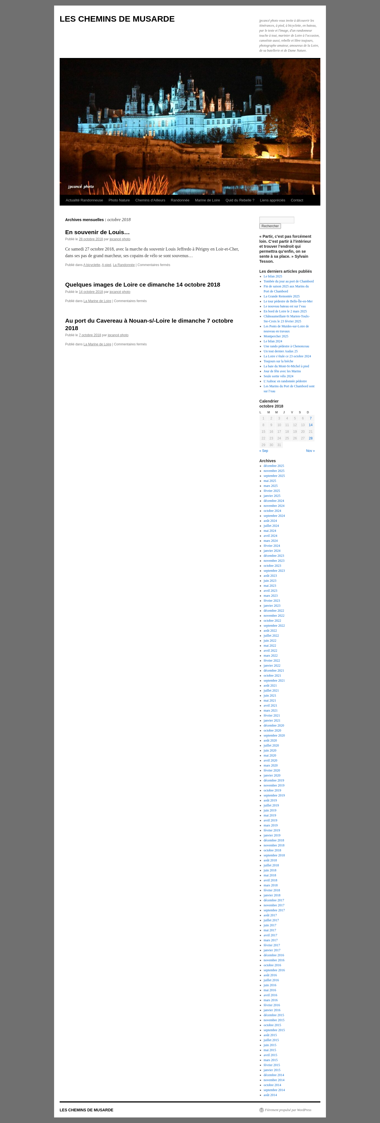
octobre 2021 (272, 675)
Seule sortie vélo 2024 (278, 376)
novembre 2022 (274, 616)
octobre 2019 (272, 790)
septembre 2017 (274, 910)
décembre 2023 (274, 556)
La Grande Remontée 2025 (282, 296)
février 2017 (272, 945)
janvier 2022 (272, 665)
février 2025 (272, 491)
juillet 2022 (271, 636)
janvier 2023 (272, 606)
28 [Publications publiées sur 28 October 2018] (311, 438)
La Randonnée (124, 265)
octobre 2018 (272, 850)
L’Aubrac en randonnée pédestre (285, 381)
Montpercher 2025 (276, 336)
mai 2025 (270, 481)
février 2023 (272, 601)
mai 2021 (270, 700)
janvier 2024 (272, 551)
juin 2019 (270, 810)
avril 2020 (270, 760)
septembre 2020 (274, 735)
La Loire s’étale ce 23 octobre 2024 (287, 356)
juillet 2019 (271, 805)
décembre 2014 (274, 1075)
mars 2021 (271, 710)
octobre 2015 (272, 1025)
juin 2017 (270, 925)
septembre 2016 (274, 970)
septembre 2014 (274, 1090)
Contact (297, 200)
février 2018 (272, 890)
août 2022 (270, 631)
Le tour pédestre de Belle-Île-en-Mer (288, 301)
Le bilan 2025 (273, 276)
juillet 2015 (271, 1040)
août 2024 (270, 521)
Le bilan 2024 (273, 341)
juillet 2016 (271, 980)
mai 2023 (270, 586)
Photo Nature (119, 200)
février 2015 (272, 1065)
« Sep (263, 451)
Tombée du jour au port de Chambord (289, 281)
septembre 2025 (274, 476)
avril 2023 (270, 591)
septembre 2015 (274, 1030)
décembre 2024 (274, 501)
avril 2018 (270, 880)
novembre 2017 (274, 905)
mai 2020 (270, 755)
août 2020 (270, 740)
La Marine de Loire (97, 301)
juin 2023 (270, 581)
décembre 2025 (274, 466)
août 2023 (270, 576)
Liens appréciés (272, 200)
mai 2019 (270, 815)
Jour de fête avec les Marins (282, 371)
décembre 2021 (274, 670)
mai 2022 (270, 646)
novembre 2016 (274, 960)
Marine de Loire (207, 200)
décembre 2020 (274, 725)
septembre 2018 (274, 855)
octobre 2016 (272, 965)
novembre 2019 (274, 785)
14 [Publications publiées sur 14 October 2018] (311, 425)
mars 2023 (271, 596)
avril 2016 (270, 995)
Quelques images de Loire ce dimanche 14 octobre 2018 (142, 284)
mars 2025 (271, 486)
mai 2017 (270, 930)
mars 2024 (271, 541)
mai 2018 (270, 875)
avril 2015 (270, 1055)
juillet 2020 (271, 745)
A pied (106, 265)
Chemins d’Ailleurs (150, 200)
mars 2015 (271, 1060)
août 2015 (270, 1035)
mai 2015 (270, 1050)
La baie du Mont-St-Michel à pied (286, 366)
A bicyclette (91, 265)
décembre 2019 (274, 780)
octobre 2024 (272, 511)
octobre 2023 (272, 566)
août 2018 (270, 860)
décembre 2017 (274, 900)
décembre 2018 (274, 840)
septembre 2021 (274, 680)
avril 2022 (270, 650)
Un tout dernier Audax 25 (281, 351)
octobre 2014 (272, 1085)
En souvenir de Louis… (97, 232)
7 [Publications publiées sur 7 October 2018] (311, 418)
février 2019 (272, 830)
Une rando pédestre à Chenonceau (286, 346)
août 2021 (270, 685)
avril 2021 (270, 705)
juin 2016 (270, 985)
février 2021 (272, 715)
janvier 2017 (272, 950)
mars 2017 (271, 940)
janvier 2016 (272, 1010)
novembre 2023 (274, 561)
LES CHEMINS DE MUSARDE (117, 18)
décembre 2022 (274, 611)
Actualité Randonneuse (84, 200)
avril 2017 (270, 935)
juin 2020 (270, 750)
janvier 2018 (272, 895)
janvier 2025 (272, 496)
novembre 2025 (274, 471)
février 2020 (272, 770)
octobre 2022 (272, 621)
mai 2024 (270, 531)
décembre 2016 (274, 955)
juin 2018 (270, 870)
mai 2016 (270, 990)
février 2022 (272, 660)
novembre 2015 (274, 1020)
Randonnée (180, 200)
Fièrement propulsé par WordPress (288, 1110)
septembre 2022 (274, 626)
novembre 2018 (274, 845)
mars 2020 (271, 765)
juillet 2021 (271, 690)
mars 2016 (271, 1000)
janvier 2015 (272, 1070)
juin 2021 (270, 695)
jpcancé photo (120, 239)
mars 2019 (271, 825)
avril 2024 (270, 536)
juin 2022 (270, 641)
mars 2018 (271, 885)
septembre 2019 (274, 795)
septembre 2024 (274, 516)
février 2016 (272, 1005)
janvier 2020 (272, 775)
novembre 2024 (274, 506)
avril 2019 (270, 820)
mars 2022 (271, 655)
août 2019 (270, 800)
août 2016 (270, 975)
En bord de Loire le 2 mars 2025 (285, 311)
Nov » (310, 451)
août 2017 (270, 915)
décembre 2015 (274, 1015)
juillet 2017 (271, 920)
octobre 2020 (272, 730)
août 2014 (270, 1095)
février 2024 (272, 546)
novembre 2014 (274, 1080)
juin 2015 (270, 1045)
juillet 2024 (271, 526)
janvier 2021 (272, 720)
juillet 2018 (271, 865)
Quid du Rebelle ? (240, 200)
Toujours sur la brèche (278, 361)
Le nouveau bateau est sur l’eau (285, 306)
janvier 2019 (272, 835)
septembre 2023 (274, 571)
